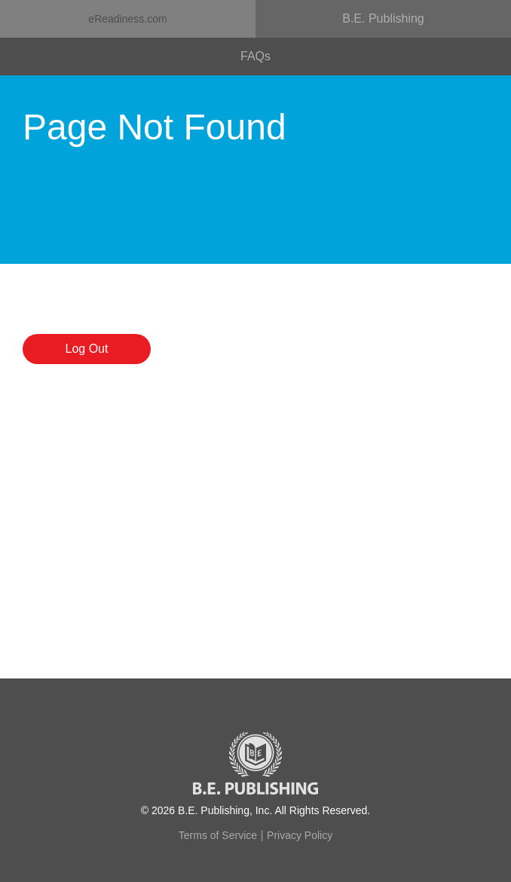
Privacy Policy (299, 835)
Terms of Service (218, 835)
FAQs (255, 56)
